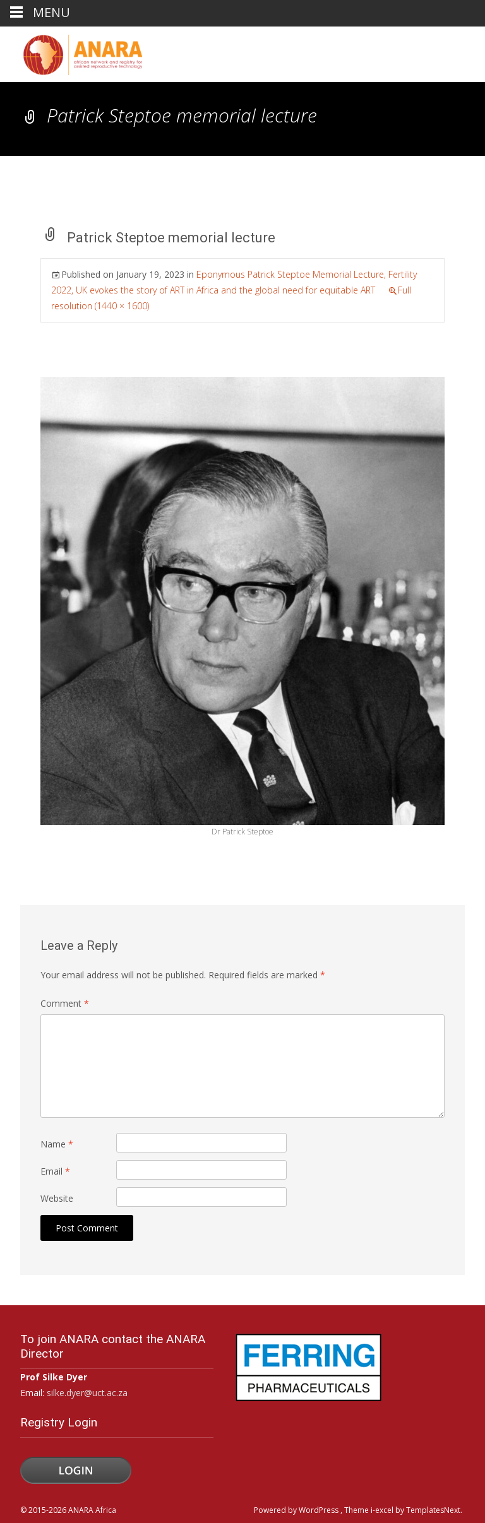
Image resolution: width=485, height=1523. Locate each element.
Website (56, 1198)
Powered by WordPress (297, 1510)
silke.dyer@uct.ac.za (87, 1393)
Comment (64, 1003)
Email (55, 1171)
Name (56, 1144)
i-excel (383, 1510)
